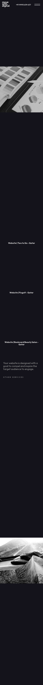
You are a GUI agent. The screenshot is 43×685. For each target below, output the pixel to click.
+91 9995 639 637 (23, 5)
